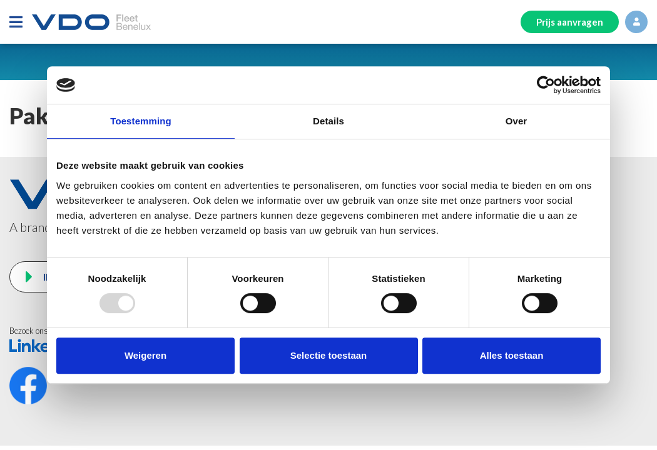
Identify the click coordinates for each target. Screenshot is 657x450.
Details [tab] (328, 121)
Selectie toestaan (328, 355)
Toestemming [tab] (140, 121)
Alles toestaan (512, 355)
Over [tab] (516, 121)
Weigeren (145, 355)
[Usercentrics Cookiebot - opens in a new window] (546, 85)
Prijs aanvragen (569, 22)
